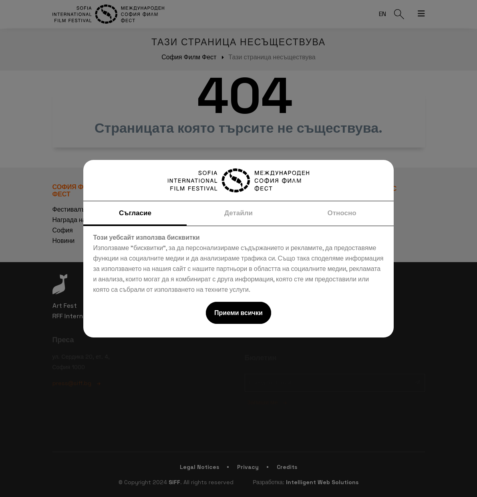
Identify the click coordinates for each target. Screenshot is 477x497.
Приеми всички (238, 313)
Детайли (238, 212)
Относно (341, 212)
